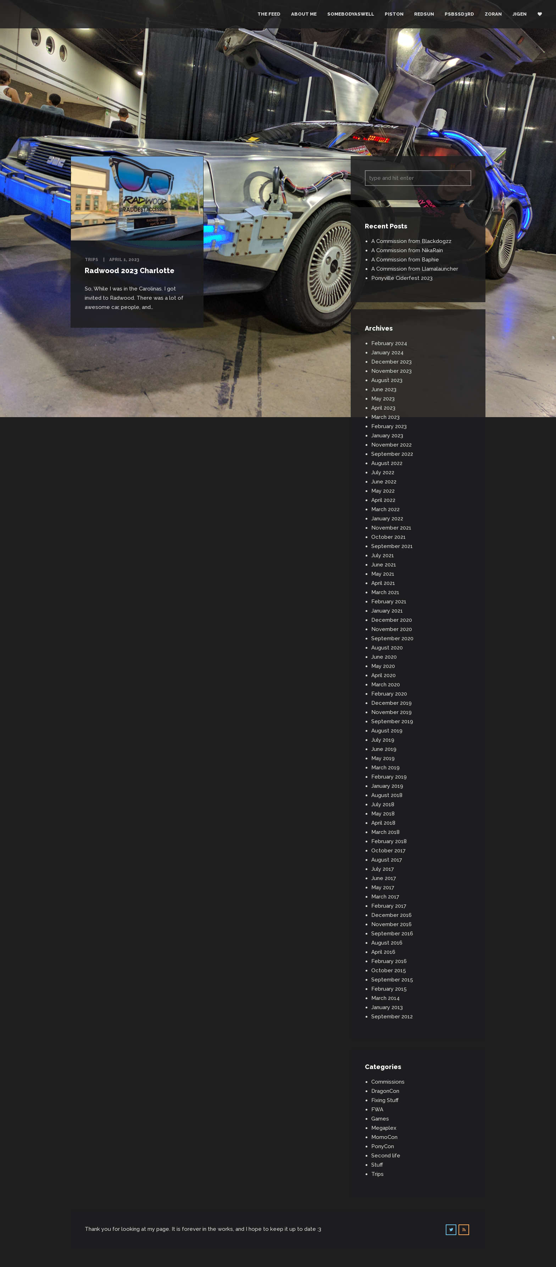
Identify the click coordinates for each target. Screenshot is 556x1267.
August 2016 (386, 943)
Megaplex (383, 1128)
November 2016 (391, 924)
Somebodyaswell (350, 14)
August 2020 (387, 647)
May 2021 (382, 574)
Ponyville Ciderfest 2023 (402, 278)
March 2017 (385, 896)
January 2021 (387, 611)
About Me (304, 14)
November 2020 (391, 629)
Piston (394, 14)
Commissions (388, 1082)
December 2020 (391, 620)
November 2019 (391, 712)
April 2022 (383, 500)
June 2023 (383, 389)
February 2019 (389, 777)
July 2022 (382, 472)
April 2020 (383, 675)
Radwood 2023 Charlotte (129, 270)
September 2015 (392, 979)
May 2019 (383, 758)
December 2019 (391, 703)
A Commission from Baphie (405, 259)
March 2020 (385, 684)
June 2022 (383, 481)
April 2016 (383, 952)
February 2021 (388, 601)
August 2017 (386, 860)
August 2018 (386, 795)
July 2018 (382, 804)
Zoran (493, 14)
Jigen (519, 14)
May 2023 (383, 398)
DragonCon (385, 1091)
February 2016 (389, 961)
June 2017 (383, 878)
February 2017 (388, 906)
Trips (91, 259)
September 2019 (392, 721)
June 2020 (384, 657)
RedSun (424, 14)
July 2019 (382, 740)
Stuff (377, 1165)
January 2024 (387, 352)
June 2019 (383, 749)
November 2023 (391, 371)
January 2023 (387, 435)
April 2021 (383, 583)
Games (380, 1119)
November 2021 (391, 528)
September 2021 (392, 546)
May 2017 (382, 887)
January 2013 (387, 1007)
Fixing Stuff (385, 1100)
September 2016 (392, 933)
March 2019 (385, 767)
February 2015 (389, 989)
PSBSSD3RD (459, 14)
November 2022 (391, 445)
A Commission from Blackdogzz (411, 241)
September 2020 (392, 638)
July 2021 (382, 555)
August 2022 (386, 463)
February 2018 (389, 841)
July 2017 (382, 869)
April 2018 (383, 823)
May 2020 (383, 666)
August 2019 (386, 730)
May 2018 (383, 813)
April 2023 (383, 408)
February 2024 (389, 343)
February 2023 (389, 426)
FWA (377, 1109)
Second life (385, 1155)
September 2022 (392, 454)
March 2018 (385, 832)
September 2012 (392, 1016)
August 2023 (386, 380)
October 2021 (388, 537)
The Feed (268, 14)
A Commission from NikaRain (407, 250)
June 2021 (383, 564)
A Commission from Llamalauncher (414, 269)
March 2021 (385, 592)
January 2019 (387, 786)
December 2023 (391, 362)
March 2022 (385, 509)
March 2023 (385, 417)
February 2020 (389, 694)
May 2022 (383, 491)
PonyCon (382, 1146)
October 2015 (388, 970)
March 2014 (385, 998)
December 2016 (391, 915)
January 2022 (387, 518)
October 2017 (388, 850)
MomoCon (384, 1137)
